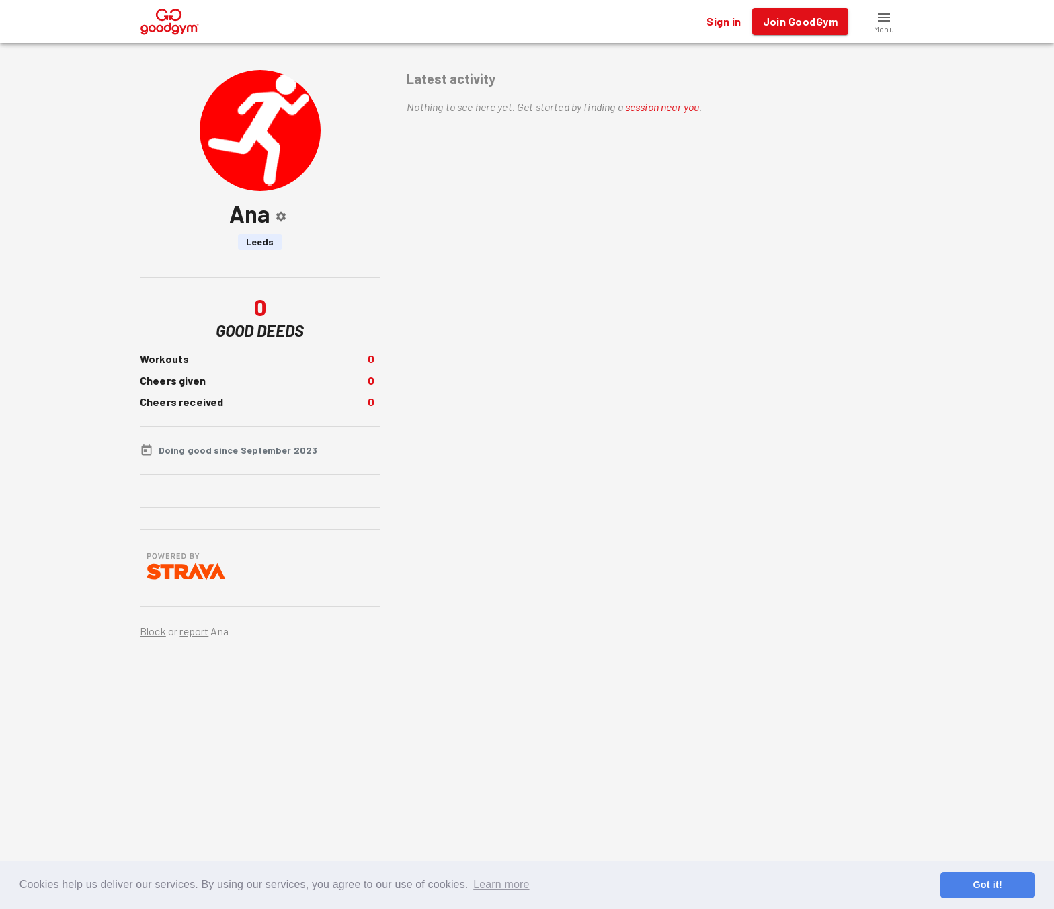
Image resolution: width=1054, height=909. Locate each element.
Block (153, 631)
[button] (884, 21)
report (193, 631)
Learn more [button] (501, 884)
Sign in (723, 21)
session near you (662, 106)
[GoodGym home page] (170, 19)
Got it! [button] (987, 884)
